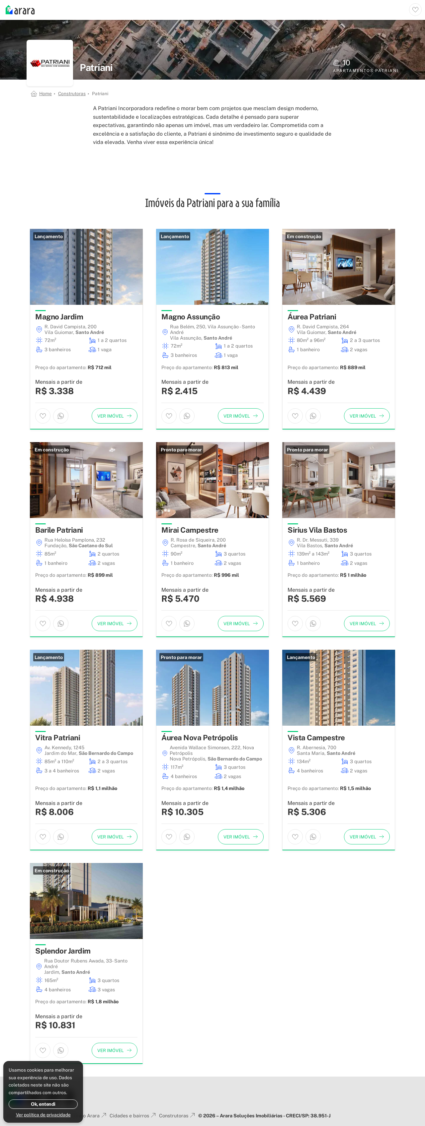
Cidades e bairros (133, 1115)
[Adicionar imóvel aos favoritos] (42, 416)
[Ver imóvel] (114, 416)
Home (45, 93)
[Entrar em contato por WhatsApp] (60, 416)
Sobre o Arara (88, 1115)
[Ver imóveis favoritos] (415, 9)
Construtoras (72, 93)
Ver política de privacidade (43, 1114)
